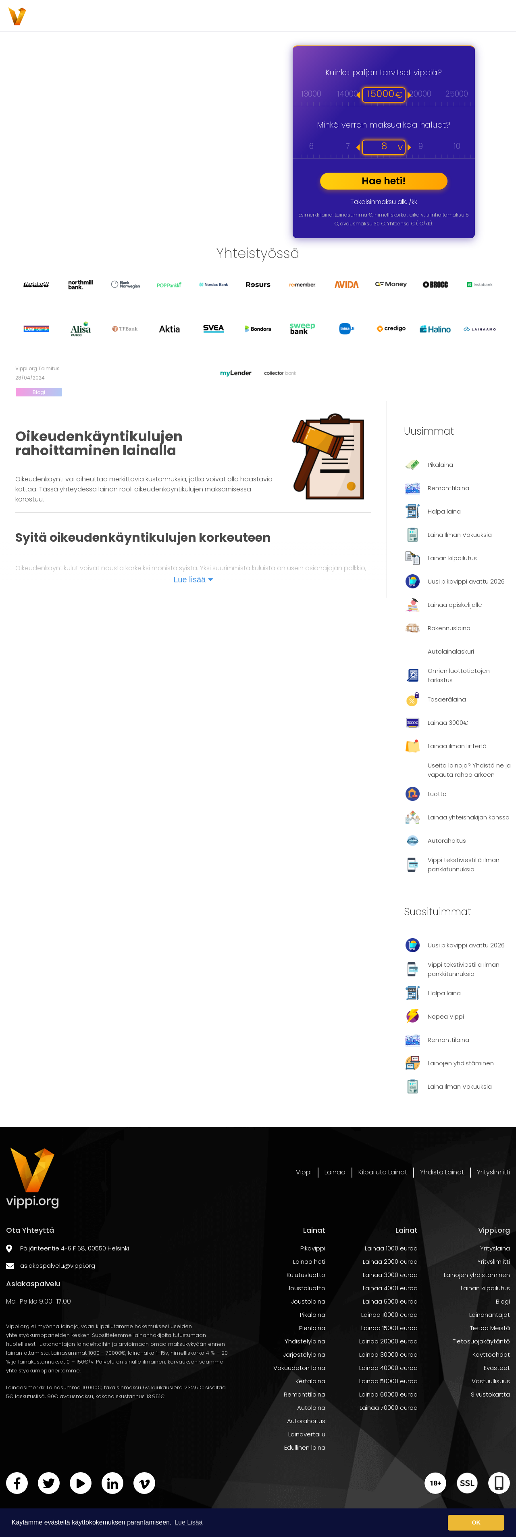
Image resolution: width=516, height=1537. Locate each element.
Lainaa (254, 16)
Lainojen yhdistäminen (477, 1301)
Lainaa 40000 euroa (388, 1394)
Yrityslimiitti (488, 16)
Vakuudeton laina (299, 1394)
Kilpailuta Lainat (326, 16)
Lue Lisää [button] (188, 1522)
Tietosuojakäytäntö (481, 1368)
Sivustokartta (490, 1421)
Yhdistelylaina (305, 1368)
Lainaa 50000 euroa (388, 1407)
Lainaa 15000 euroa (389, 1354)
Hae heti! (384, 181)
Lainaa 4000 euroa (390, 1314)
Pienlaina (312, 1354)
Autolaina (311, 1434)
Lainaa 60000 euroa (388, 1421)
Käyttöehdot (491, 1381)
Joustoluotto (306, 1314)
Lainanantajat (489, 1341)
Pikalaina (312, 1341)
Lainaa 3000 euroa (390, 1301)
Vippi (201, 16)
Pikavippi (312, 1275)
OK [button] (476, 1522)
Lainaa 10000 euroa (389, 1341)
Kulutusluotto (306, 1301)
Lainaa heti (309, 1288)
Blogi (39, 392)
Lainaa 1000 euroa (391, 1275)
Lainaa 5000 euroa (390, 1328)
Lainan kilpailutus (485, 1314)
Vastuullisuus (491, 1407)
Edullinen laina (304, 1474)
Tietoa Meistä (490, 1354)
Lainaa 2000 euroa (390, 1288)
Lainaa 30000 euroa (388, 1381)
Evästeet (497, 1394)
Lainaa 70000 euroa (389, 1434)
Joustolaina (308, 1328)
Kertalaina (310, 1407)
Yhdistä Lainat (411, 16)
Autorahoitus (306, 1447)
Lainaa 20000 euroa (388, 1368)
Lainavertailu (306, 1461)
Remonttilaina (304, 1421)
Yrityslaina (495, 1275)
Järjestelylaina (304, 1381)
